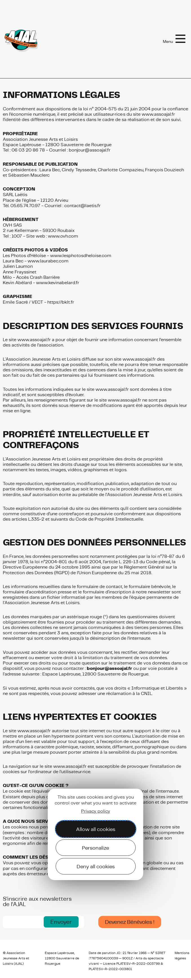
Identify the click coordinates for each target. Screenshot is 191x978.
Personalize (95, 848)
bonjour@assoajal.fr (109, 668)
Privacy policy (95, 811)
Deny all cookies (96, 866)
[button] (61, 921)
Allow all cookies (95, 829)
